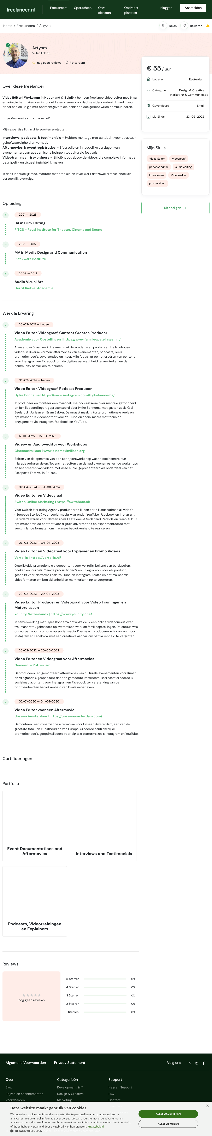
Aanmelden (193, 8)
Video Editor (157, 158)
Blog (9, 1087)
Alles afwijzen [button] (168, 1123)
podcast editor (158, 167)
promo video (157, 183)
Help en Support (120, 1087)
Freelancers (58, 8)
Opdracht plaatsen (131, 10)
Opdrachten (83, 8)
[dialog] (106, 1119)
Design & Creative (70, 1094)
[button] (163, 25)
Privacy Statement (69, 1062)
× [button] (207, 1106)
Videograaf (179, 158)
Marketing (64, 1100)
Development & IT (70, 1087)
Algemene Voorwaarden (26, 1062)
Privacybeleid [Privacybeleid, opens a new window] (96, 1126)
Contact (114, 1100)
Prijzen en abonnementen (24, 1094)
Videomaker (178, 175)
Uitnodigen (175, 208)
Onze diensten (104, 10)
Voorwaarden (15, 1100)
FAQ (111, 1094)
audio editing (183, 167)
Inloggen (166, 8)
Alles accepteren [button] (168, 1114)
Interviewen (156, 175)
